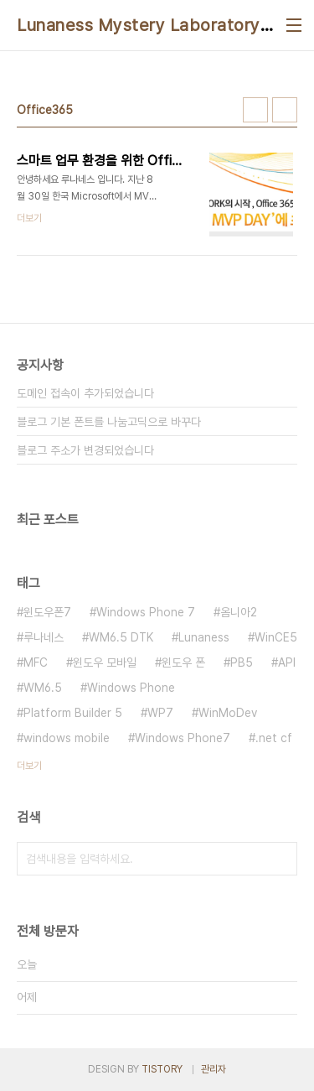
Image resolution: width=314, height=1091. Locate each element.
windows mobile (66, 738)
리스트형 (284, 109)
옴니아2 (238, 612)
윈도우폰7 (47, 612)
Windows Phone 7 (145, 612)
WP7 (160, 713)
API (287, 662)
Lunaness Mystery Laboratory (138, 25)
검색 (280, 859)
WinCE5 (276, 637)
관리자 (213, 1069)
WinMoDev (227, 713)
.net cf (273, 738)
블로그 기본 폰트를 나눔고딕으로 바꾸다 (109, 422)
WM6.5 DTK (121, 637)
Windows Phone (131, 687)
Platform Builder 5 (72, 713)
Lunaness (203, 637)
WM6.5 (42, 687)
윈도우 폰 (183, 662)
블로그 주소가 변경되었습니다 (85, 450)
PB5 (241, 662)
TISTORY (162, 1069)
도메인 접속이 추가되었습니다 (85, 393)
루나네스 (43, 637)
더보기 (29, 765)
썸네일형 (255, 109)
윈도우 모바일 (104, 662)
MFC (35, 662)
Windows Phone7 (182, 738)
